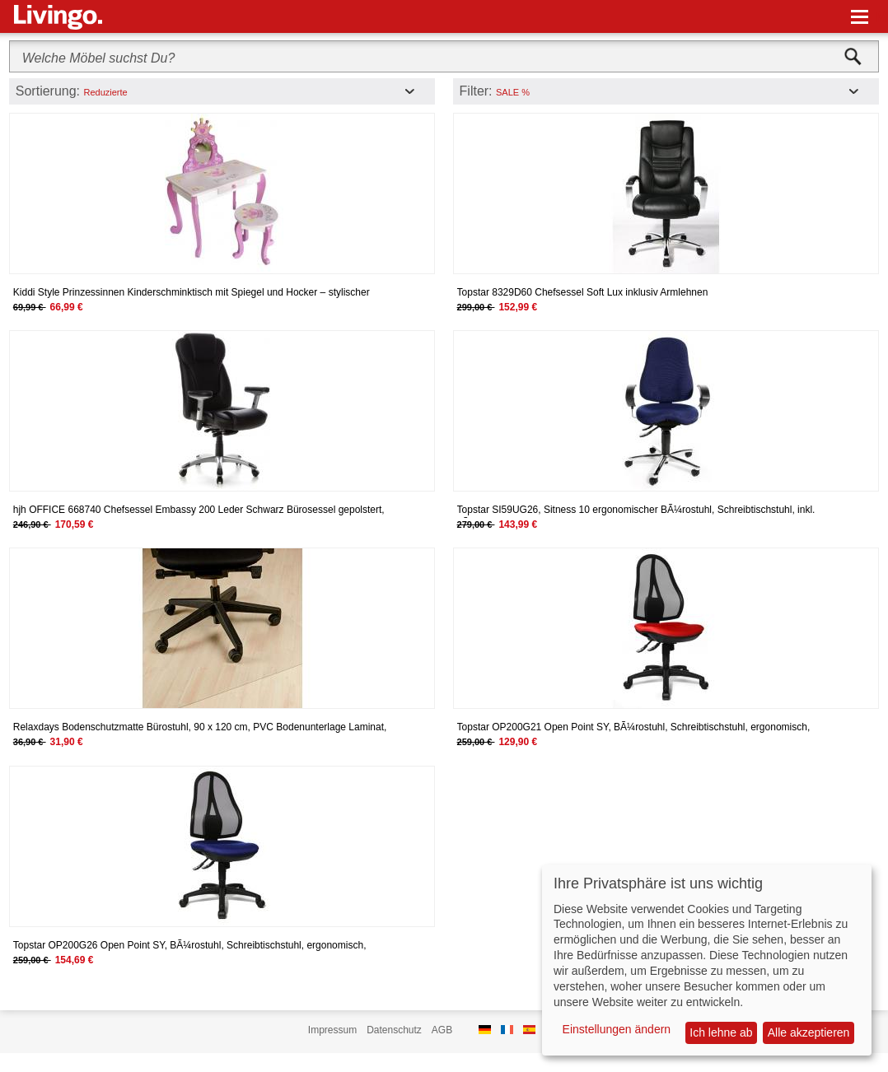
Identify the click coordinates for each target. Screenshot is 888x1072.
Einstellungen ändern (617, 1029)
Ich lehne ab (720, 1032)
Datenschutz (394, 1030)
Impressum (332, 1030)
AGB (442, 1030)
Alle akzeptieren (809, 1032)
